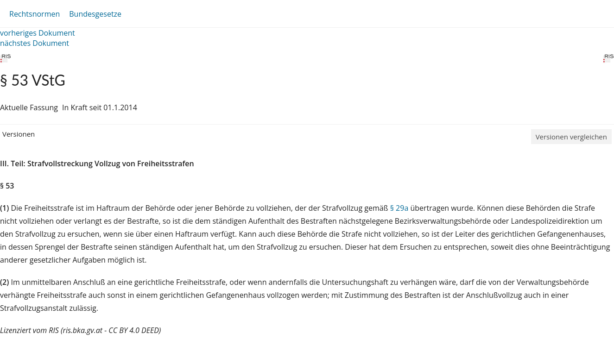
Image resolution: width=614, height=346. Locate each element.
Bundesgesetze (95, 14)
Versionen (18, 133)
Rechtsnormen (34, 14)
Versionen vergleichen (571, 136)
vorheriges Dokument (37, 33)
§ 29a (399, 208)
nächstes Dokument (34, 43)
